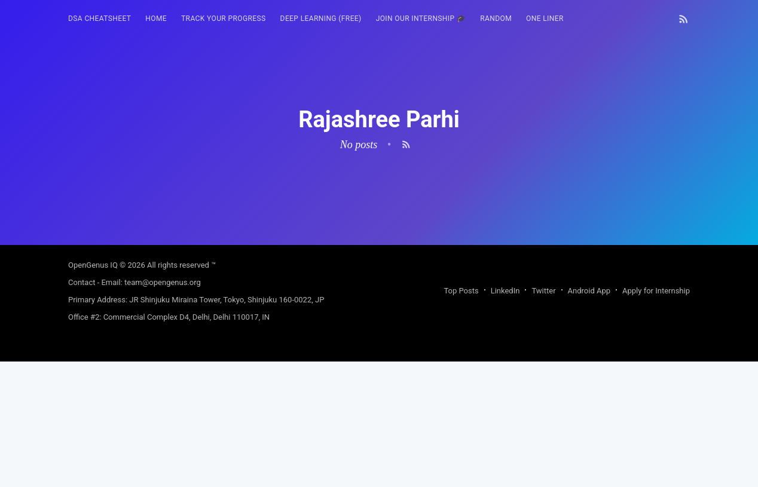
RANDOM (496, 18)
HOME (156, 18)
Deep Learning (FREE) (321, 18)
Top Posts (461, 416)
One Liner (545, 18)
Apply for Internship (656, 416)
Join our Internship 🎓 (421, 18)
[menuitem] (99, 18)
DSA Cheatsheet (99, 18)
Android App (589, 416)
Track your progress (223, 18)
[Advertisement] (379, 328)
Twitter (543, 416)
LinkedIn (505, 416)
